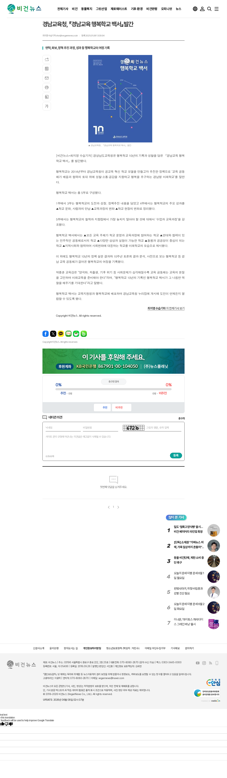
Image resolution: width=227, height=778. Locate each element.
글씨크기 (46, 106)
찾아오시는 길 (71, 648)
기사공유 (46, 59)
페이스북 (45, 334)
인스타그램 (204, 663)
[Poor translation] (8, 724)
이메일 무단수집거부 (155, 648)
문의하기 (189, 648)
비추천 (118, 407)
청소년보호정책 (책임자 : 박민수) (122, 648)
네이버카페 (76, 334)
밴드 (84, 334)
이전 (109, 507)
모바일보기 (217, 663)
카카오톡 (61, 334)
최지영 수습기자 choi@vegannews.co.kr (60, 35)
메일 (46, 78)
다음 (118, 507)
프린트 (46, 87)
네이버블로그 (68, 334)
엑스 (53, 334)
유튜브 (197, 663)
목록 (46, 68)
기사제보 (175, 648)
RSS (210, 663)
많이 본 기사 (176, 517)
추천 (105, 407)
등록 (176, 455)
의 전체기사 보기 (166, 308)
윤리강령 (54, 648)
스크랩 (46, 97)
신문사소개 (38, 648)
